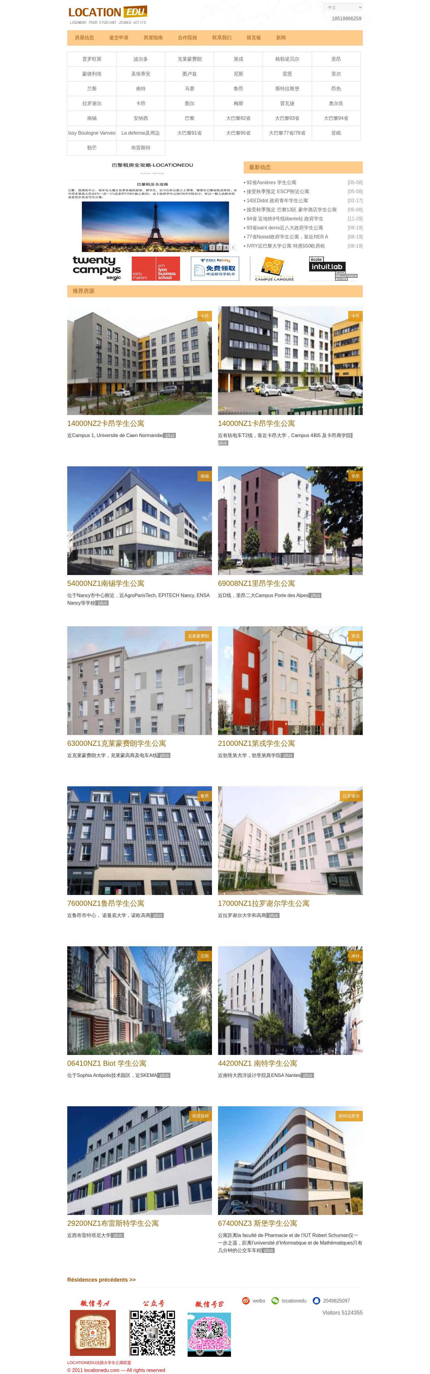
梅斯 (238, 103)
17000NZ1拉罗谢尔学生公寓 (264, 903)
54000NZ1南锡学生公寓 (105, 583)
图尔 (189, 103)
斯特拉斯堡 (287, 88)
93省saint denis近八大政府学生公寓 (285, 227)
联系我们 (222, 37)
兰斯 (92, 88)
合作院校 (187, 37)
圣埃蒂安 (140, 73)
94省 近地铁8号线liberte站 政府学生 (285, 218)
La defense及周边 (141, 133)
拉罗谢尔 (92, 103)
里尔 (336, 73)
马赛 (189, 88)
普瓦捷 (287, 103)
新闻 (281, 37)
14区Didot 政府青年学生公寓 (277, 200)
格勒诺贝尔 (287, 59)
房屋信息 (84, 37)
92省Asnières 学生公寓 (271, 182)
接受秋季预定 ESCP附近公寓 (278, 191)
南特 (141, 88)
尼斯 (238, 73)
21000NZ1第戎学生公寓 (256, 743)
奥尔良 (336, 103)
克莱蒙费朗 (190, 59)
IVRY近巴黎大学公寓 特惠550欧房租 (286, 245)
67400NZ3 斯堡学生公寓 (257, 1223)
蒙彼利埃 (92, 73)
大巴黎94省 (336, 118)
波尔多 (141, 59)
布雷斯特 (140, 147)
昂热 (336, 88)
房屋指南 (153, 37)
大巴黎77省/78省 (287, 133)
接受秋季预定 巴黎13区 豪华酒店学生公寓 (292, 209)
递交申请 (118, 37)
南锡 (92, 118)
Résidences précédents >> (101, 1280)
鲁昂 (238, 88)
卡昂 (141, 103)
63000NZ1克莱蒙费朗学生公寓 (116, 743)
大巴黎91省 (189, 133)
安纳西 (141, 118)
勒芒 (92, 147)
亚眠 (336, 133)
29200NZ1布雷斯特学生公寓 (113, 1223)
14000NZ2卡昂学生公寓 (105, 423)
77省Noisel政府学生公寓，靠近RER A (287, 236)
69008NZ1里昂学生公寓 (256, 583)
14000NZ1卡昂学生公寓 (256, 423)
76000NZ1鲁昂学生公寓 (105, 903)
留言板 (254, 37)
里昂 (336, 59)
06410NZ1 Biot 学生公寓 (107, 1063)
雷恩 (287, 73)
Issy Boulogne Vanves (91, 133)
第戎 (238, 59)
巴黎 (189, 118)
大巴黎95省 (238, 133)
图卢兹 (189, 73)
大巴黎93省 (287, 118)
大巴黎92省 (238, 118)
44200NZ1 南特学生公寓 (257, 1063)
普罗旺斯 (92, 59)
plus (169, 435)
